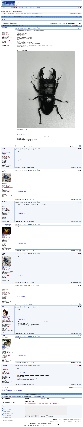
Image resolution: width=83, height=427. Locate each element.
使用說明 (38, 7)
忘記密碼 (21, 7)
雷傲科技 (32, 425)
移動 (80, 421)
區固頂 (68, 419)
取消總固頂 (64, 419)
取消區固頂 (72, 419)
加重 (53, 421)
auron (41, 425)
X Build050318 (51, 425)
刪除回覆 (77, 421)
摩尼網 (49, 423)
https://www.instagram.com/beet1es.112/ (25, 140)
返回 (22, 13)
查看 (21, 28)
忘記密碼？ (63, 398)
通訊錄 (30, 28)
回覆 (38, 28)
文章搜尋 (29, 7)
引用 (34, 28)
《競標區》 (18, 13)
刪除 (59, 403)
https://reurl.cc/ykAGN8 (22, 328)
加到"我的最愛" (9, 420)
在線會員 (25, 7)
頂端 (3, 420)
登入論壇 (11, 7)
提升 (66, 421)
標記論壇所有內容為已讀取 (75, 13)
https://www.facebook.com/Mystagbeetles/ (26, 325)
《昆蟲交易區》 (11, 13)
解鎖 (71, 421)
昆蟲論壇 (4, 13)
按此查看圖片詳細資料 (22, 129)
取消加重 (56, 421)
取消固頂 (79, 419)
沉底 (51, 421)
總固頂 (59, 419)
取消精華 (63, 421)
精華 (60, 421)
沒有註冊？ (43, 398)
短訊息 (17, 28)
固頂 (76, 419)
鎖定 (69, 421)
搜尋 (25, 28)
